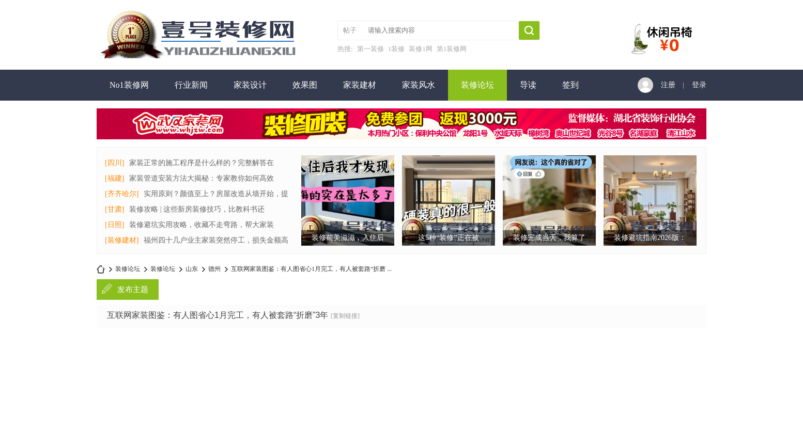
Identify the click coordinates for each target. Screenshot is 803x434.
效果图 (304, 85)
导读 (528, 85)
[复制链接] (345, 315)
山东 (192, 268)
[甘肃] (114, 209)
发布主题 (132, 289)
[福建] (114, 178)
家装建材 (359, 85)
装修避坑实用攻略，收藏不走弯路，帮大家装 (201, 225)
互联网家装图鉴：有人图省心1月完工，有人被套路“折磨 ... (311, 268)
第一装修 (370, 49)
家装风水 (418, 85)
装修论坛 (477, 85)
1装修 (396, 49)
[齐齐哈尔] (121, 194)
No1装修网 (129, 85)
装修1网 (421, 49)
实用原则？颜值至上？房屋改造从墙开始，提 (216, 194)
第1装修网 (452, 49)
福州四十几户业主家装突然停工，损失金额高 (216, 240)
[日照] (114, 225)
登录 (699, 85)
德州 (214, 268)
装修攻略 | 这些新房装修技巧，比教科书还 (197, 209)
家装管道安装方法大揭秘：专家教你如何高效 (201, 178)
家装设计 (250, 85)
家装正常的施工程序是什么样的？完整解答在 (201, 163)
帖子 (350, 30)
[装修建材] (121, 240)
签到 (570, 85)
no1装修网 (101, 269)
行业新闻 (191, 85)
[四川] (114, 163)
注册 (668, 85)
